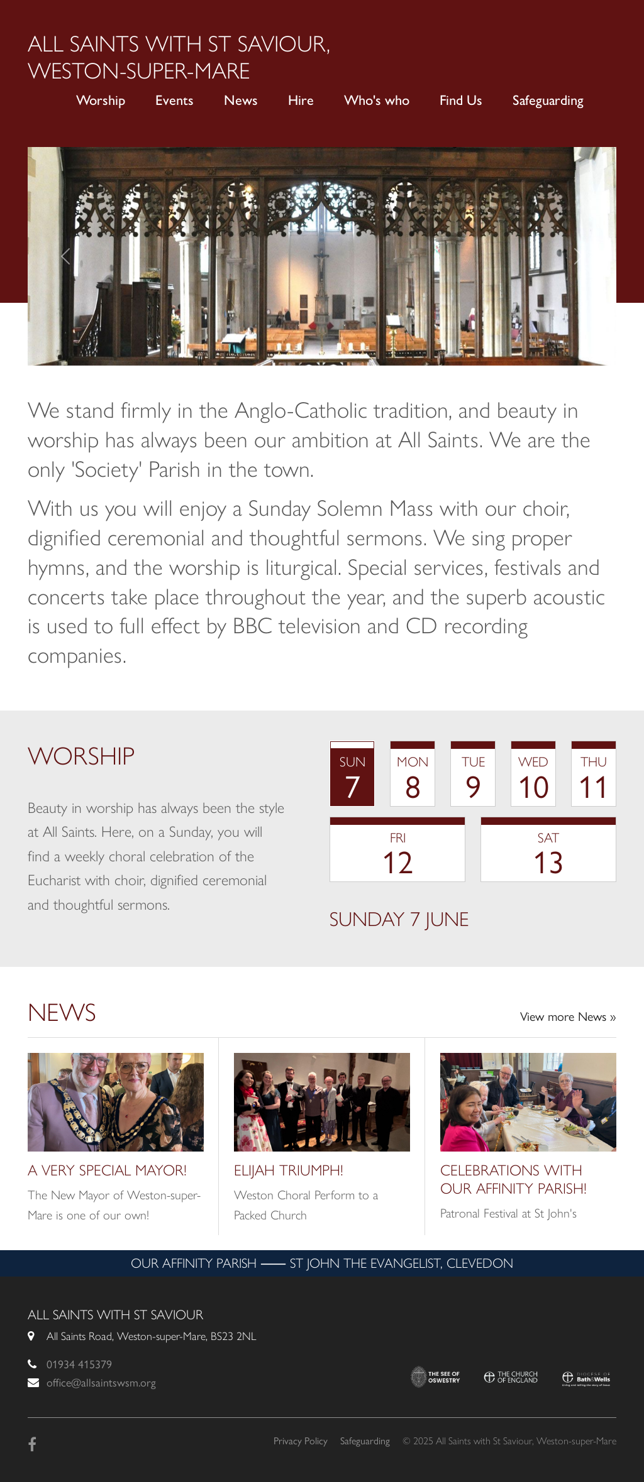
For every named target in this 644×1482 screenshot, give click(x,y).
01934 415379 (79, 1364)
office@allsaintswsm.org (101, 1383)
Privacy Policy (301, 1441)
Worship (100, 100)
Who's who (376, 100)
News (241, 100)
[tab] (352, 774)
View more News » (568, 1016)
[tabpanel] (473, 919)
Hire (301, 100)
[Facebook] (32, 1445)
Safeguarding (548, 100)
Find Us (461, 100)
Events (174, 100)
